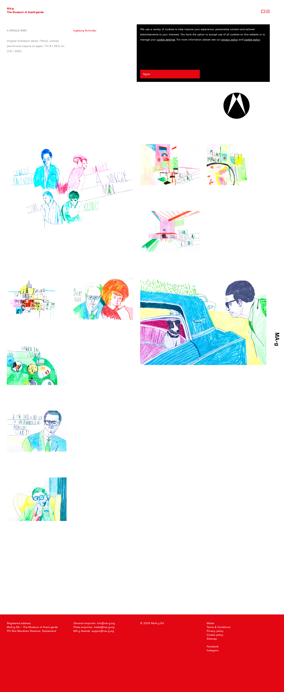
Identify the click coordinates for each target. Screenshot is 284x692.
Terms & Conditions (218, 627)
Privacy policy (215, 631)
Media (210, 623)
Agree (146, 74)
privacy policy (229, 39)
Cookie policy (215, 634)
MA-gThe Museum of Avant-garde (25, 10)
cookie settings (166, 39)
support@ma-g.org (103, 631)
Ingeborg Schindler (84, 30)
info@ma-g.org (106, 623)
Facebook (213, 646)
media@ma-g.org (104, 627)
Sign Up (263, 11)
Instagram (213, 650)
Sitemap (212, 638)
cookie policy (252, 39)
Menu (268, 11)
